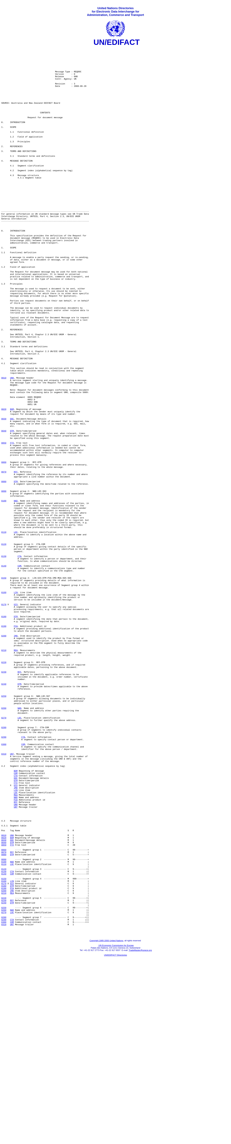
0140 (3, 670)
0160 (3, 702)
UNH (12, 444)
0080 (3, 569)
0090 (3, 580)
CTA (19, 658)
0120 (3, 644)
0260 (3, 841)
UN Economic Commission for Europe (116, 1122)
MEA (15, 771)
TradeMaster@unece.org (140, 1127)
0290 (3, 875)
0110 (3, 630)
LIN (15, 702)
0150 (3, 684)
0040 (3, 508)
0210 (3, 771)
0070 (3, 557)
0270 (3, 852)
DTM (12, 508)
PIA (15, 742)
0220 (3, 786)
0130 (3, 658)
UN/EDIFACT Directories (115, 1132)
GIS (15, 716)
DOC (12, 494)
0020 (3, 482)
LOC (15, 630)
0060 (3, 546)
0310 (3, 896)
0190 (3, 742)
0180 (3, 731)
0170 (3, 716)
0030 (3, 494)
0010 (3, 444)
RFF (15, 557)
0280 (3, 864)
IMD (15, 754)
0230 (3, 797)
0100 (3, 592)
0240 (3, 812)
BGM (12, 482)
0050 (3, 522)
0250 (3, 826)
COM (19, 670)
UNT (12, 896)
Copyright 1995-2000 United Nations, (107, 1117)
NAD (15, 592)
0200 (3, 754)
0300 (3, 884)
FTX (12, 522)
